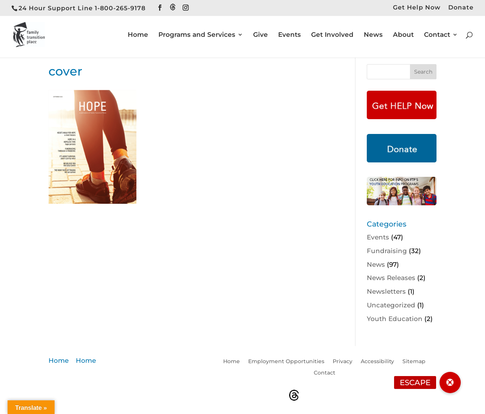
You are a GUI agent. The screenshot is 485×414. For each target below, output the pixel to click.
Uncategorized (391, 305)
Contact (437, 35)
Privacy (342, 362)
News (373, 35)
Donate (461, 8)
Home (138, 35)
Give (260, 35)
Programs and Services (196, 35)
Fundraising (387, 251)
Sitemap (414, 362)
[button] (450, 382)
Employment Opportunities (286, 362)
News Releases (391, 278)
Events (289, 35)
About (403, 35)
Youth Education (394, 319)
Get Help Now (417, 8)
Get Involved (332, 35)
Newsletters (386, 291)
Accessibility (377, 362)
